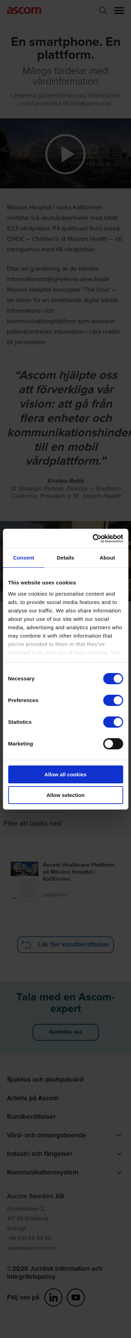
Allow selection (65, 795)
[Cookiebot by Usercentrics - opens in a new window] (93, 538)
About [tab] (107, 558)
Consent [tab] (23, 558)
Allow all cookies (65, 774)
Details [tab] (65, 558)
